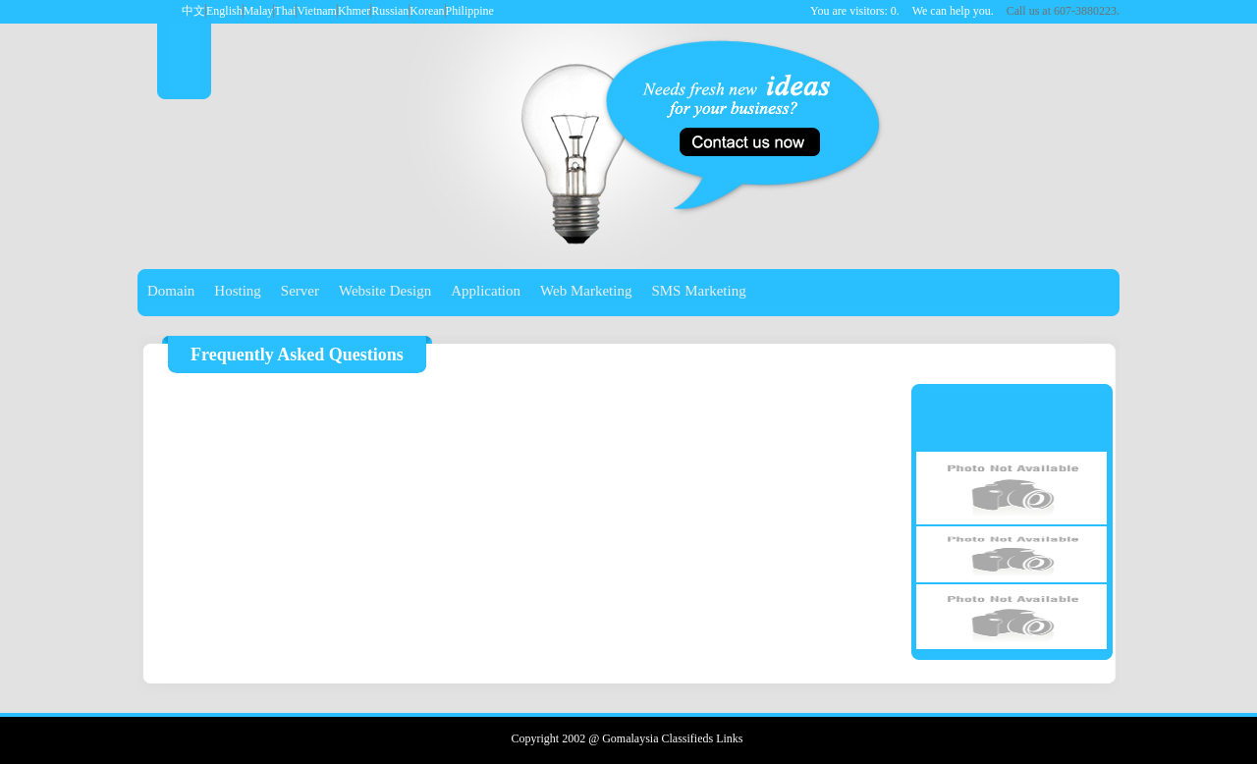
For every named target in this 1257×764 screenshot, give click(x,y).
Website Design (385, 291)
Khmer (354, 11)
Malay (259, 11)
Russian (390, 11)
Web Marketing (585, 291)
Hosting (237, 291)
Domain (170, 291)
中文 (193, 11)
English (224, 11)
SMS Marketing (698, 291)
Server (300, 291)
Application (485, 291)
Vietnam (317, 11)
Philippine (470, 11)
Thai (285, 11)
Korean (427, 11)
